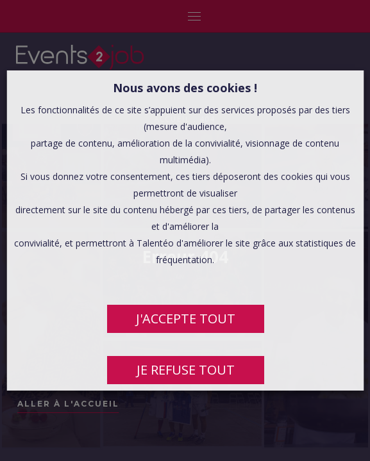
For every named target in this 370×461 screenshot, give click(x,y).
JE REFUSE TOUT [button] (185, 369)
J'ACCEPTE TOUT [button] (185, 318)
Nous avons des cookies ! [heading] (185, 87)
